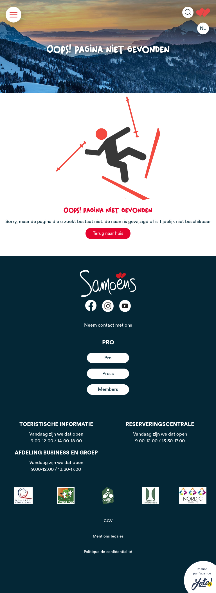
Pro (108, 357)
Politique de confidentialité (108, 552)
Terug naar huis (108, 233)
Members (108, 389)
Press (108, 373)
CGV (108, 521)
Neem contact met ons (108, 325)
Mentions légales (108, 536)
